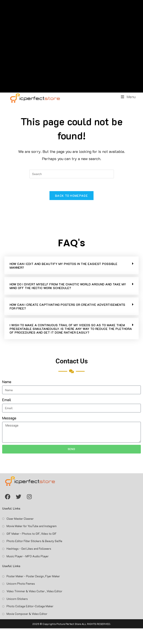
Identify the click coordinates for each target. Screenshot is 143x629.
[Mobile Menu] (128, 96)
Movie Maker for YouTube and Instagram (32, 526)
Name (6, 382)
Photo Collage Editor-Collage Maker (30, 606)
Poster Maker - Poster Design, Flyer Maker (33, 576)
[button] (71, 266)
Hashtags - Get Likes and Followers (29, 549)
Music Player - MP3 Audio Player (28, 556)
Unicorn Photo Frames (21, 584)
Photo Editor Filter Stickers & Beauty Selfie (34, 541)
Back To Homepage (71, 196)
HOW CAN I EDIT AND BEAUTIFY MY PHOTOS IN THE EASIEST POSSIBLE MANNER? (63, 266)
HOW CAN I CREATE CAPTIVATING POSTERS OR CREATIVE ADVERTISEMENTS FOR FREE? (67, 307)
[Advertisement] (71, 46)
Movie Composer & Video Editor (27, 614)
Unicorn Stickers (17, 599)
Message (9, 418)
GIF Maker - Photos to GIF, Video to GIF (32, 534)
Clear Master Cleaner (20, 519)
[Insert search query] (71, 174)
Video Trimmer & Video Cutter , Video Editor (34, 591)
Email (6, 400)
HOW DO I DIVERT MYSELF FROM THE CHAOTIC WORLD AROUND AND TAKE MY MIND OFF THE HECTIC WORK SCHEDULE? (68, 286)
